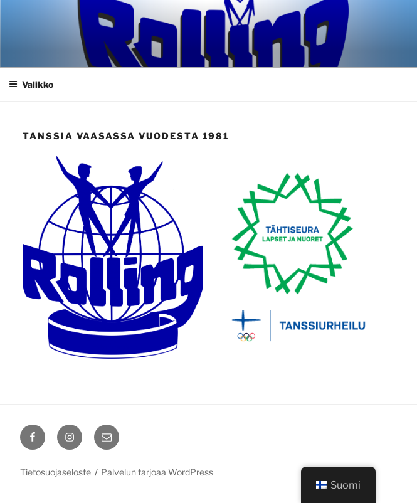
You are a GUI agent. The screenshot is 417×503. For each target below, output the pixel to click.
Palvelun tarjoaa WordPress (157, 472)
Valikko (31, 84)
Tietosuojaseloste (55, 472)
